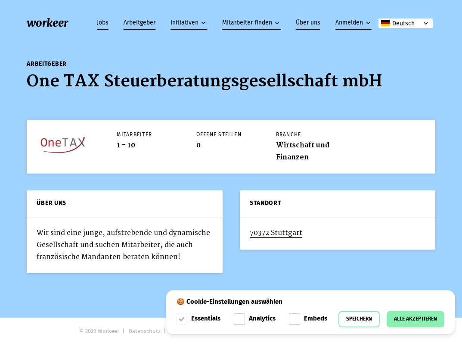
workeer (47, 23)
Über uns (308, 22)
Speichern (359, 319)
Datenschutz (145, 331)
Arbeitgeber (139, 22)
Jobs (103, 22)
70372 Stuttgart (276, 233)
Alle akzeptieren (415, 319)
